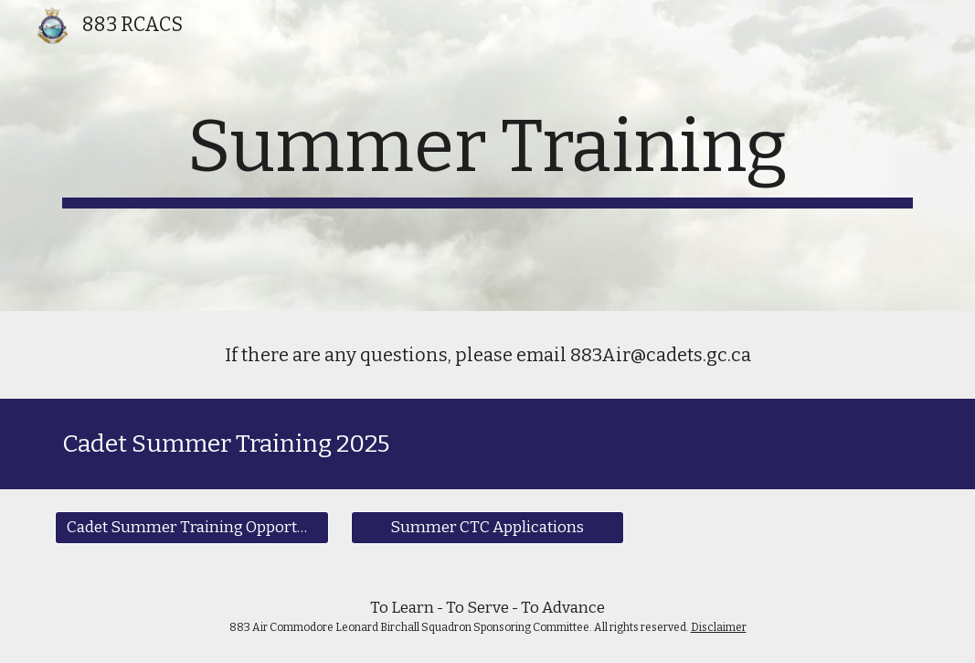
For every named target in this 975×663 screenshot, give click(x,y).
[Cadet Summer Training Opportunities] (191, 527)
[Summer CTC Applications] (487, 527)
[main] (487, 155)
